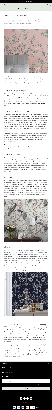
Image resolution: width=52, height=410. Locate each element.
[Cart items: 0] (50, 5)
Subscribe (26, 388)
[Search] (5, 5)
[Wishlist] (47, 5)
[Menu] (2, 5)
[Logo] (25, 5)
